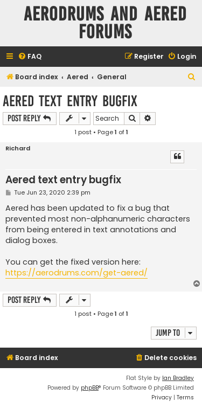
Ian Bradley (178, 378)
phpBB (90, 388)
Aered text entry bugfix (70, 101)
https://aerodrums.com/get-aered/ (76, 272)
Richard (17, 148)
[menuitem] (29, 57)
